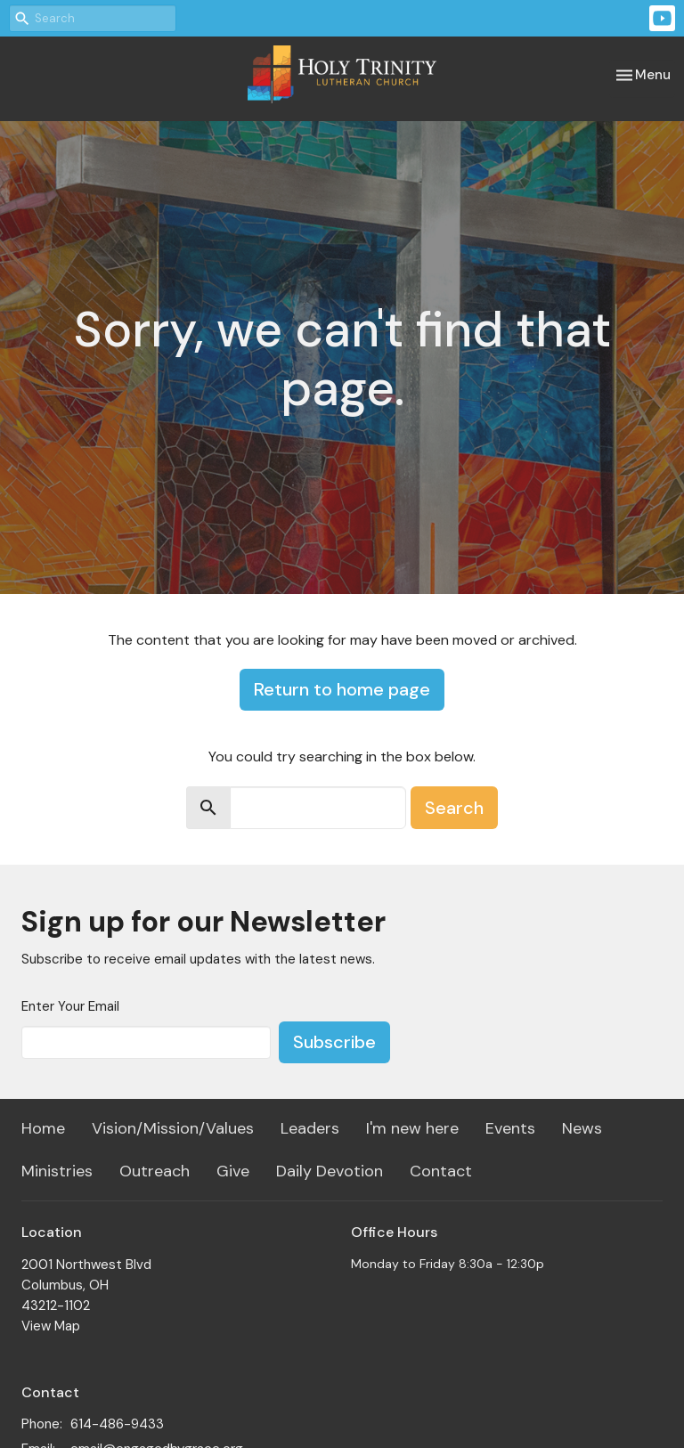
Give (232, 1171)
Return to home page (342, 689)
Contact (441, 1171)
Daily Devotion (329, 1171)
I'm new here (412, 1128)
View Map (50, 1326)
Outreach (154, 1171)
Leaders (310, 1128)
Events (510, 1128)
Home (43, 1128)
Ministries (57, 1171)
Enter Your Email (70, 1006)
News (582, 1128)
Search (454, 807)
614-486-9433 (117, 1424)
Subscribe (334, 1041)
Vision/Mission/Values (173, 1128)
